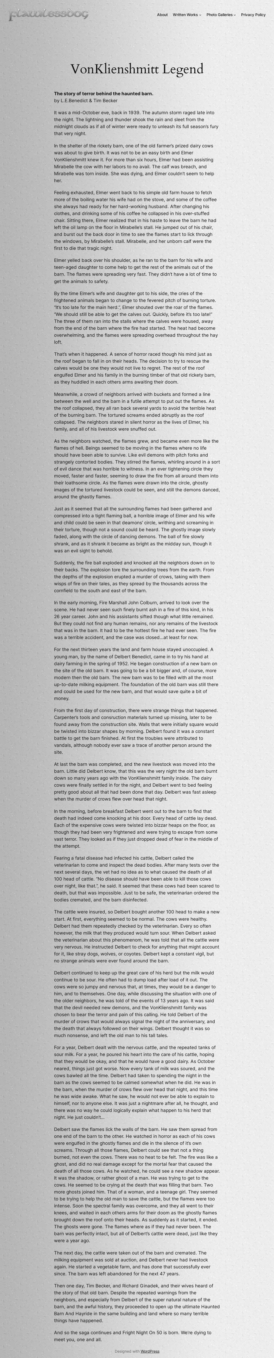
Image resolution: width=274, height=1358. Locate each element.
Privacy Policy (253, 14)
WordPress (150, 1351)
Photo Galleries (220, 14)
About (162, 14)
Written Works (185, 14)
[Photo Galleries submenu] (235, 15)
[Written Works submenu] (200, 15)
